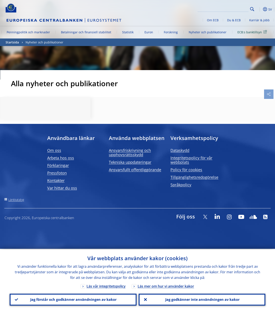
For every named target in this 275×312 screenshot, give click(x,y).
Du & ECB (234, 20)
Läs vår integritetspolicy (106, 285)
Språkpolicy (180, 184)
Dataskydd (179, 150)
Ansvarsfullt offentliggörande (135, 169)
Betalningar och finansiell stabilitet (86, 32)
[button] (259, 9)
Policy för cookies (186, 169)
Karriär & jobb (259, 20)
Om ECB (213, 20)
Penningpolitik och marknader (28, 32)
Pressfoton (57, 172)
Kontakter (56, 180)
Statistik (128, 32)
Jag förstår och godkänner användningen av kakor (73, 299)
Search (252, 9)
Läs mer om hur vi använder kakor (166, 285)
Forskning (171, 32)
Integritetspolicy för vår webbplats (191, 160)
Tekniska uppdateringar (130, 162)
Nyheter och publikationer (207, 32)
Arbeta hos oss (60, 157)
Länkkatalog (16, 200)
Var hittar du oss (62, 188)
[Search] (227, 8)
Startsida (12, 42)
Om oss (54, 150)
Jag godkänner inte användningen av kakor (202, 299)
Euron (148, 32)
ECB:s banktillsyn (252, 32)
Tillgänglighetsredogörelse (194, 177)
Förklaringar (58, 165)
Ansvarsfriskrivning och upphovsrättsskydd (130, 152)
